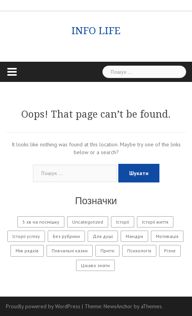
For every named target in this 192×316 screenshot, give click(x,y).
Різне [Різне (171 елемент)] (170, 250)
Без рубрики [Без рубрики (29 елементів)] (66, 236)
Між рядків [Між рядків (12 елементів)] (27, 250)
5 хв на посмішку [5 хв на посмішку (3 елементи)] (40, 222)
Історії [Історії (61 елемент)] (122, 222)
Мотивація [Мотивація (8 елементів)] (167, 236)
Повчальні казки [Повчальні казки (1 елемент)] (70, 250)
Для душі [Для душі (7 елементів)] (103, 236)
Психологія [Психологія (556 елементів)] (139, 250)
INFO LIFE (96, 30)
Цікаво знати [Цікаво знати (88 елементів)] (95, 265)
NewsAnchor (118, 306)
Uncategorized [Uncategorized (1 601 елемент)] (87, 222)
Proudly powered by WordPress (43, 306)
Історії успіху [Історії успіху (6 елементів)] (26, 236)
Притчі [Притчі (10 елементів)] (107, 250)
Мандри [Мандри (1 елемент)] (134, 236)
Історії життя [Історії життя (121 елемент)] (155, 222)
